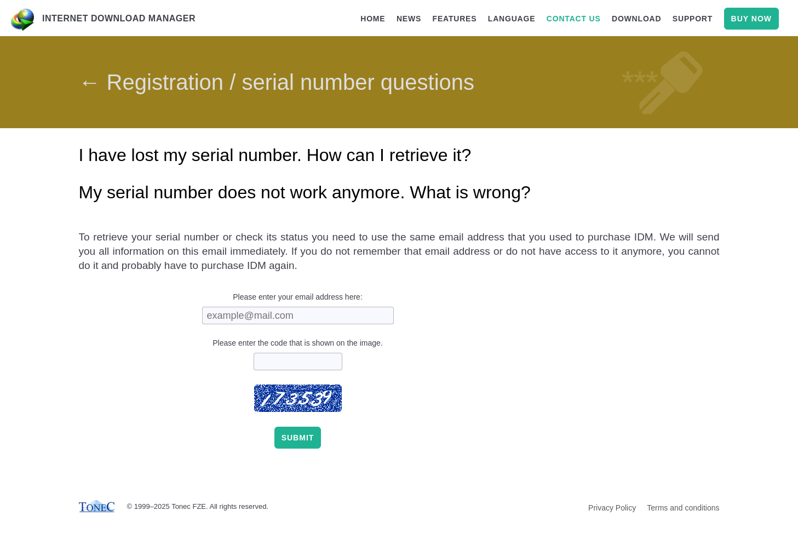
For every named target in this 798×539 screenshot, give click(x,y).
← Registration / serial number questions (277, 82)
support (693, 18)
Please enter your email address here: (298, 297)
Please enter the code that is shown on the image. (298, 343)
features (455, 18)
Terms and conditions (683, 507)
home (372, 18)
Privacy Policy (612, 507)
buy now (751, 18)
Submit (298, 437)
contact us (574, 18)
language (512, 18)
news (409, 18)
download (636, 18)
